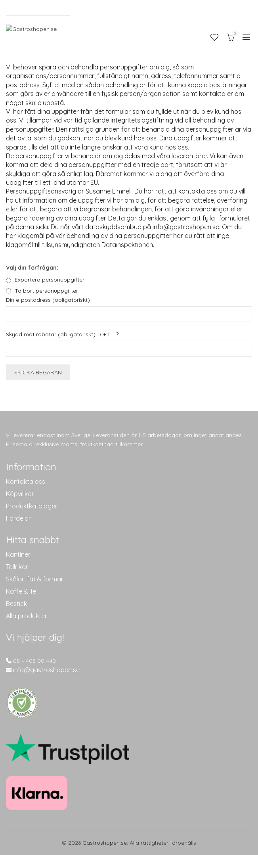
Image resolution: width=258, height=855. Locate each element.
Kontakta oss (25, 481)
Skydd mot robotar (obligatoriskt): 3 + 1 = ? (62, 334)
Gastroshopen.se (104, 842)
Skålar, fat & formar (34, 579)
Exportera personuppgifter (49, 279)
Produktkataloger (31, 506)
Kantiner (18, 554)
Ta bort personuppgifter (46, 290)
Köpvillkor (20, 494)
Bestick (16, 604)
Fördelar (18, 518)
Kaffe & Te (21, 591)
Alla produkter (26, 616)
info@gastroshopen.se (46, 670)
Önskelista (214, 37)
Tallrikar (17, 567)
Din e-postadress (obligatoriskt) (48, 299)
